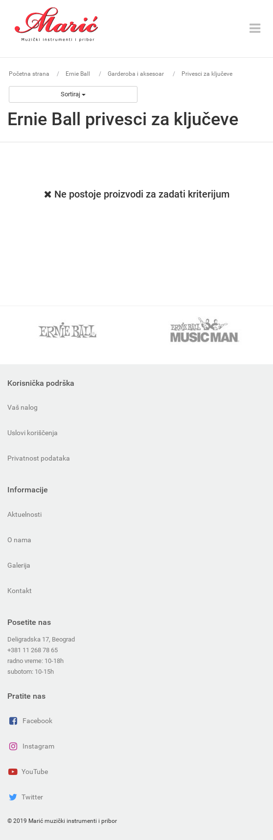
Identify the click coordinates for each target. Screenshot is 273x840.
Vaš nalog (22, 407)
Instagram (30, 746)
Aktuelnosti (24, 514)
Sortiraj (73, 94)
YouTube (27, 771)
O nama (19, 540)
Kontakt (19, 591)
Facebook (29, 721)
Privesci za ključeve (207, 73)
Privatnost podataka (38, 458)
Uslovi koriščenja (32, 433)
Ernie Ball (78, 73)
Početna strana (29, 73)
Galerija (18, 565)
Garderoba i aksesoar (136, 73)
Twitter (25, 797)
